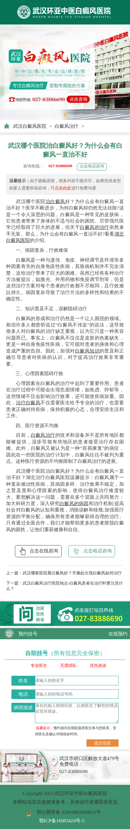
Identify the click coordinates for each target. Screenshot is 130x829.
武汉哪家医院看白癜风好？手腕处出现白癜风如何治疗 (72, 573)
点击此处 (63, 188)
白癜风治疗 (67, 126)
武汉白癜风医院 (29, 126)
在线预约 (117, 633)
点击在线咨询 (38, 551)
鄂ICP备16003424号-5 (62, 820)
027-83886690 (60, 166)
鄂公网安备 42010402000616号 (68, 812)
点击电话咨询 (91, 166)
